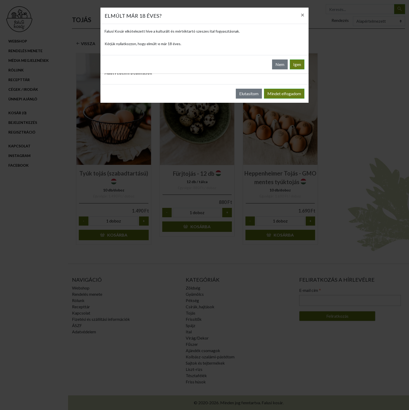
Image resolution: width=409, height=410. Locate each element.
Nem (279, 64)
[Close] (303, 15)
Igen (297, 64)
